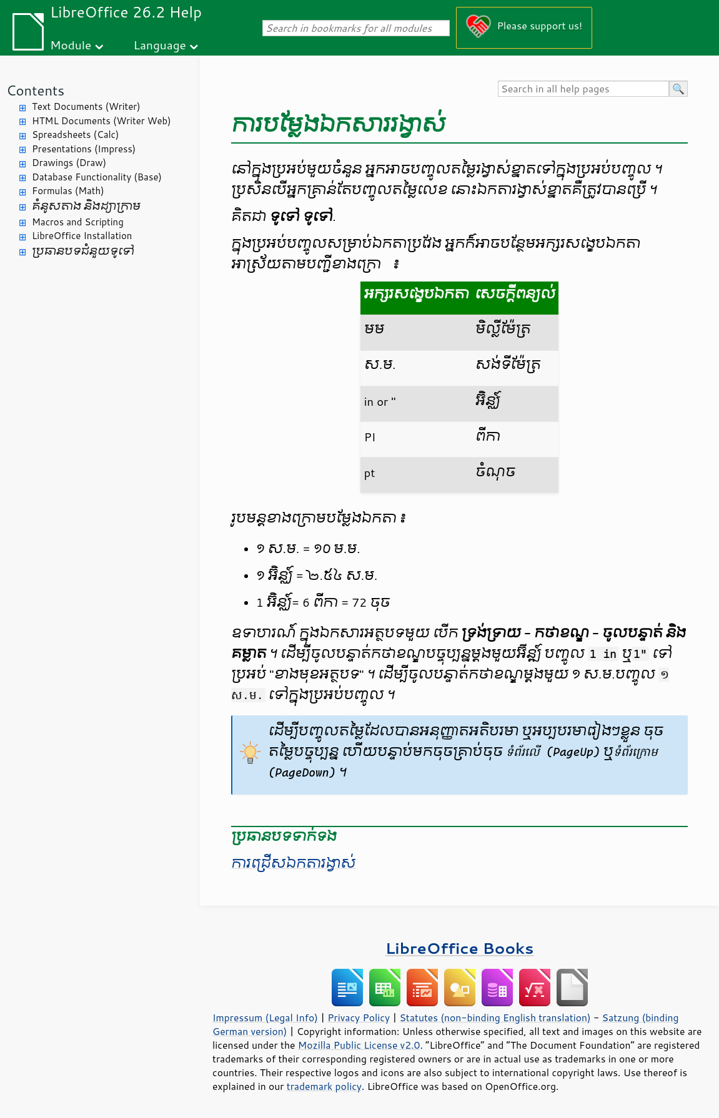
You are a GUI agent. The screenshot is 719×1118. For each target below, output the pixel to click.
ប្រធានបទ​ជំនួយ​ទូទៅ (83, 251)
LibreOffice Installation (82, 235)
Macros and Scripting (78, 221)
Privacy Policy (358, 1017)
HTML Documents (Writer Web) (101, 120)
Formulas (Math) (68, 190)
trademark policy (324, 1086)
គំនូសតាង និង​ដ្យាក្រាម (86, 206)
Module (70, 44)
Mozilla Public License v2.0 (359, 1045)
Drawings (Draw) (69, 162)
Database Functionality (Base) (97, 177)
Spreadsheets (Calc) (75, 134)
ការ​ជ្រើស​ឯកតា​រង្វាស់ (293, 863)
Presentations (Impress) (84, 148)
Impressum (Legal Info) (265, 1017)
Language (160, 44)
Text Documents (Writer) (86, 106)
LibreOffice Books (459, 948)
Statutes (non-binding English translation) (494, 1017)
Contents (35, 90)
